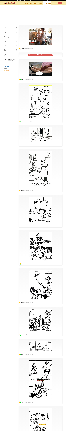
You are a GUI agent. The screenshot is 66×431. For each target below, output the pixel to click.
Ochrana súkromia (6, 66)
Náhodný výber (33, 6)
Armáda (10, 28)
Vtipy (39, 0)
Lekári (10, 35)
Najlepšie (28, 6)
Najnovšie (23, 6)
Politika (10, 43)
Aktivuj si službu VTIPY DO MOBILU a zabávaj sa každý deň (40, 54)
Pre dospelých (10, 44)
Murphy (31, 3)
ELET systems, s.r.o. (12, 62)
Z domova (10, 50)
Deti (10, 31)
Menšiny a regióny (10, 37)
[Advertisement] (33, 15)
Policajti (10, 41)
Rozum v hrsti (10, 45)
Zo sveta (10, 54)
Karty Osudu (47, 0)
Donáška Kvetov (26, 0)
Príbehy (35, 3)
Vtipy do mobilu (47, 3)
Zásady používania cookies (8, 65)
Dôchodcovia (10, 32)
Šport (10, 49)
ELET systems (21, 0)
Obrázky (27, 3)
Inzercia (36, 0)
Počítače (10, 40)
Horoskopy (42, 0)
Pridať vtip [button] (60, 3)
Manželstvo (10, 36)
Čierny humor (10, 30)
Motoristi (10, 39)
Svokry (10, 46)
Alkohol (10, 27)
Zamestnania (10, 53)
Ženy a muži (10, 57)
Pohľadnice (32, 0)
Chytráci (10, 34)
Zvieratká (10, 55)
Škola (10, 48)
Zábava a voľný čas (10, 52)
